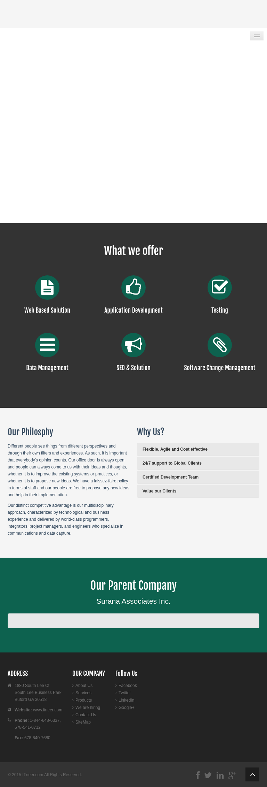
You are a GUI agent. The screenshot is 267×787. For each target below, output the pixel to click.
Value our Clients (159, 491)
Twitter (125, 692)
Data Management (47, 368)
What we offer (133, 251)
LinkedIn (126, 700)
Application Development (133, 310)
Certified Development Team (171, 477)
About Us (83, 685)
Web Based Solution (47, 310)
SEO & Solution (133, 368)
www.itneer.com (47, 710)
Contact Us (85, 714)
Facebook (128, 685)
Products (83, 700)
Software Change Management (220, 368)
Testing (219, 310)
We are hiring (87, 707)
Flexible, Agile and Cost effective (175, 449)
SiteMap (83, 722)
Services (83, 692)
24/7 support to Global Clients (172, 463)
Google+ (127, 707)
